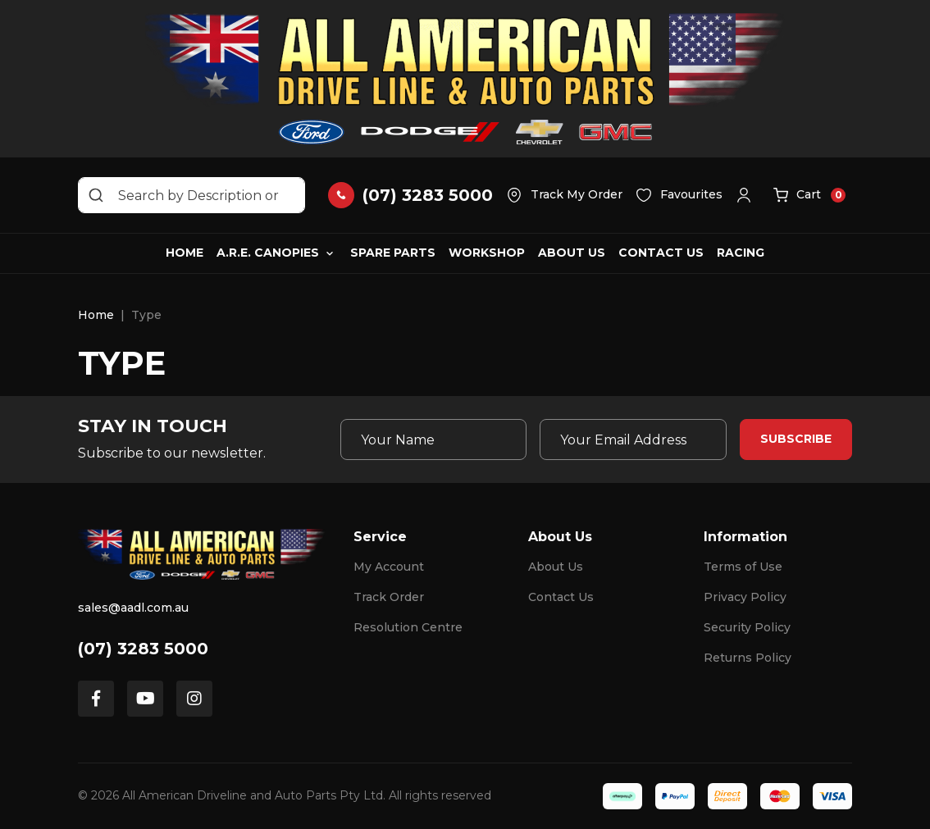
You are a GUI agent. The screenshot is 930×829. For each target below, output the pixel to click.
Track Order (388, 597)
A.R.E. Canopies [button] (268, 252)
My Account (388, 566)
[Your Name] (433, 439)
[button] (748, 195)
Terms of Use (743, 566)
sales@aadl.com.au (133, 607)
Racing (740, 252)
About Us (571, 252)
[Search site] (96, 195)
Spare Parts (392, 252)
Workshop (487, 252)
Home (184, 252)
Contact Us (661, 252)
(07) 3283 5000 (143, 648)
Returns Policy (747, 657)
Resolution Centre (408, 627)
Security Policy (747, 627)
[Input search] (191, 195)
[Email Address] (633, 439)
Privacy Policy (745, 597)
